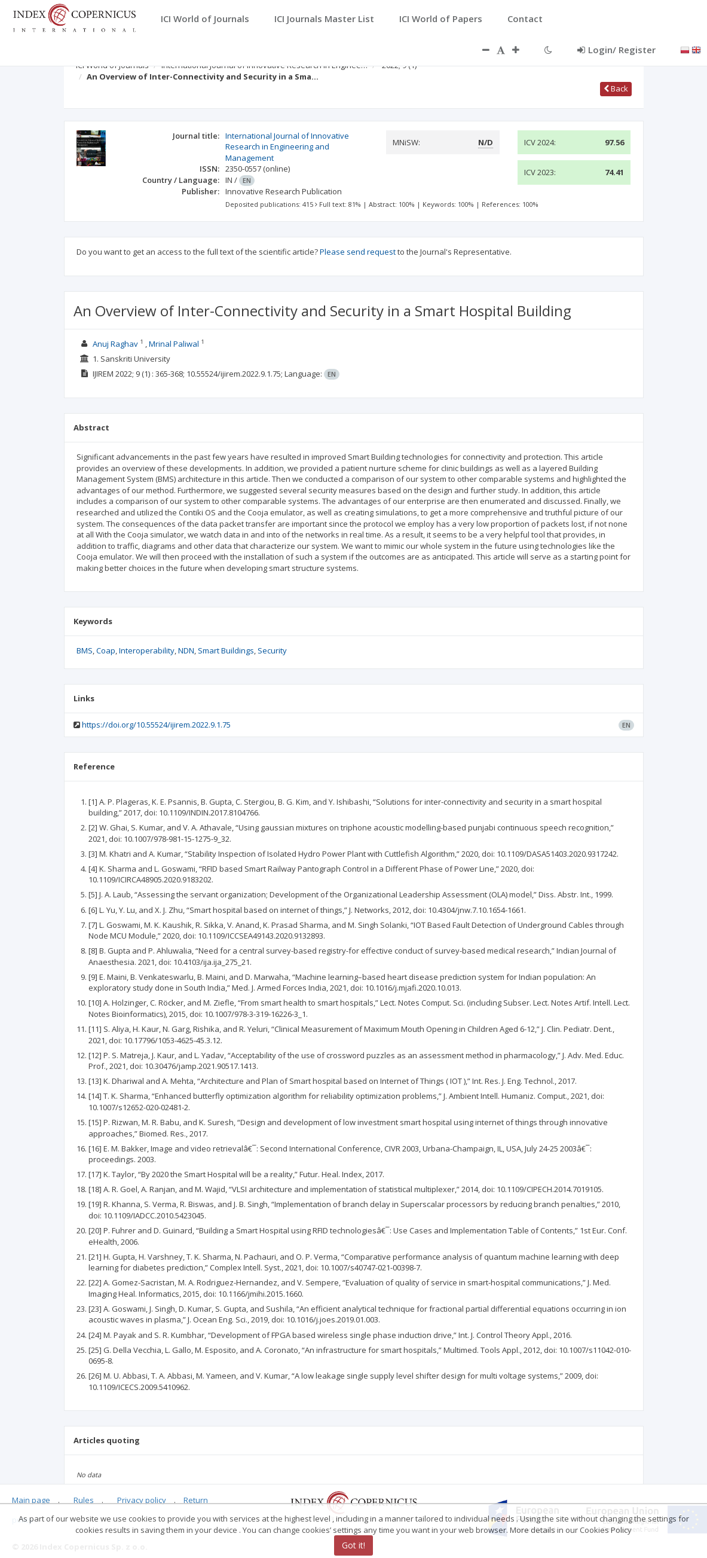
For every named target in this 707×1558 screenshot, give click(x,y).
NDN (186, 650)
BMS (84, 650)
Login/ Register (616, 50)
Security (272, 650)
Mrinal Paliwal (174, 343)
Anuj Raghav (115, 343)
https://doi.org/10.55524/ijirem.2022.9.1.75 (156, 724)
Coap (105, 650)
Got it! (353, 1545)
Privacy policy (141, 1500)
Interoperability (147, 650)
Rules (84, 1500)
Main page (31, 1500)
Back (616, 88)
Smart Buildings (226, 650)
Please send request (358, 251)
